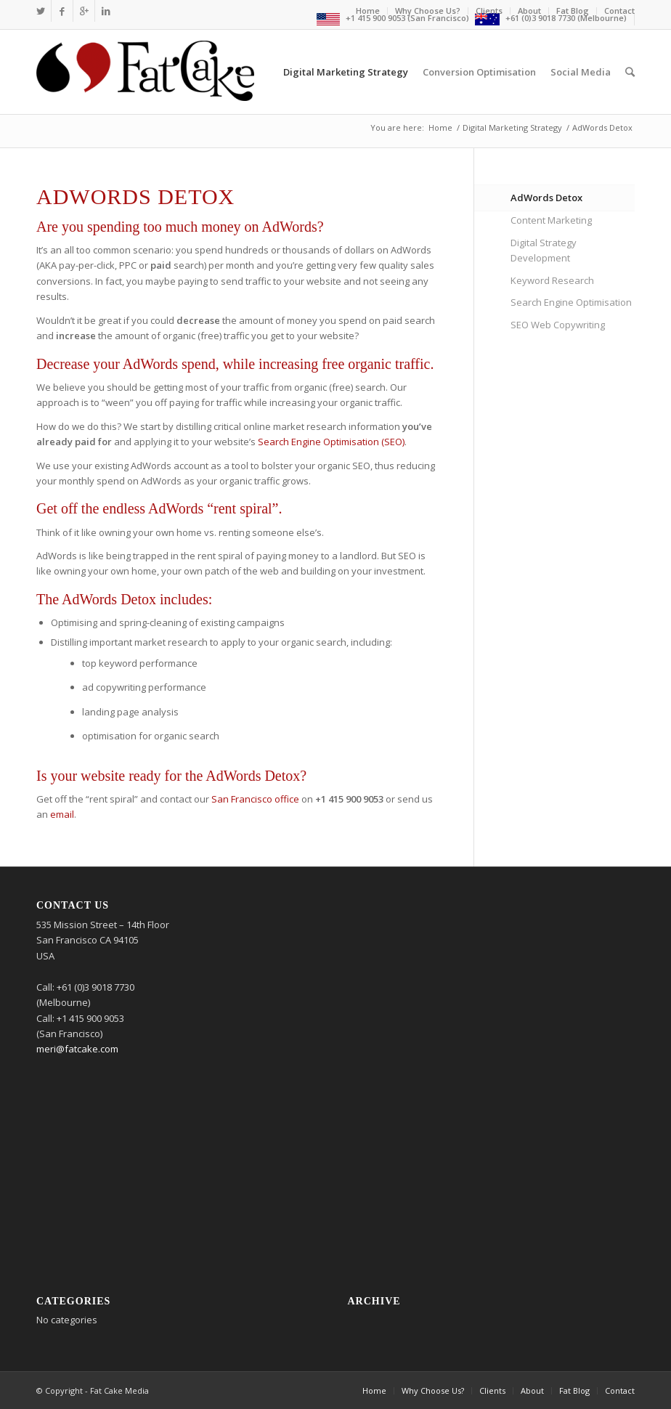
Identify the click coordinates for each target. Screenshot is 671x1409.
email (62, 814)
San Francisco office (255, 798)
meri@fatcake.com (77, 1048)
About (529, 10)
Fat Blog (572, 10)
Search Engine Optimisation (571, 302)
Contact (619, 10)
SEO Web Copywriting (558, 324)
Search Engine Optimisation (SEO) (331, 441)
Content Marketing (551, 220)
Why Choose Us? (427, 10)
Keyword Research (552, 280)
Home (368, 10)
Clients (489, 10)
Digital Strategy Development (544, 250)
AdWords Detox (546, 197)
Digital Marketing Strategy (512, 127)
